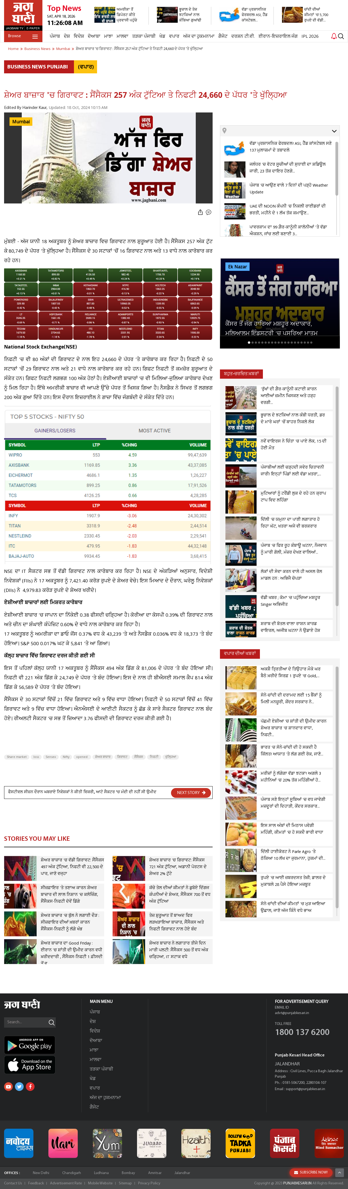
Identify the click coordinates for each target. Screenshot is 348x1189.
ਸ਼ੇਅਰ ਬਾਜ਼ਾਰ (102, 757)
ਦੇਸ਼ (67, 36)
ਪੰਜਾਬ (55, 36)
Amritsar (154, 1173)
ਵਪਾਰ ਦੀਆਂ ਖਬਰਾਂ (240, 653)
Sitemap (125, 1183)
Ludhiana (101, 1173)
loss (36, 757)
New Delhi (41, 1173)
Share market (17, 757)
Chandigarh (71, 1173)
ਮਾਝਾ (108, 36)
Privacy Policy (149, 1183)
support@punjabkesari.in (305, 1089)
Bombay (128, 1173)
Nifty (66, 757)
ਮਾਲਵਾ (122, 36)
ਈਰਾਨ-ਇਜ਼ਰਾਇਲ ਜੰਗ (278, 36)
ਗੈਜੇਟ (223, 36)
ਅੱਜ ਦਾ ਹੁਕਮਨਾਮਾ (199, 36)
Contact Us (13, 1183)
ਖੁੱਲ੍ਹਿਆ (170, 757)
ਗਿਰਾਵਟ (122, 757)
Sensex (51, 757)
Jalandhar (182, 1173)
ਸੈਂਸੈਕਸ (138, 757)
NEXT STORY (191, 792)
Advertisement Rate (66, 1183)
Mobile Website (100, 1183)
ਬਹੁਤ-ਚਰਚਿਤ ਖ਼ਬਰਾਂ (241, 374)
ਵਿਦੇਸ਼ (79, 36)
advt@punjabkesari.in (292, 1013)
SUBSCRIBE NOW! (311, 1173)
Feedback (36, 1183)
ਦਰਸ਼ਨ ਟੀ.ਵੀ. (243, 36)
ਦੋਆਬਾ (94, 36)
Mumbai (21, 122)
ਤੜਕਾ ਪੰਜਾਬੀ (144, 36)
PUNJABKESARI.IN (297, 1183)
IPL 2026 (310, 36)
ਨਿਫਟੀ (154, 757)
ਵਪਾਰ (174, 36)
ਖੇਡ (162, 36)
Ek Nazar (237, 267)
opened (82, 757)
